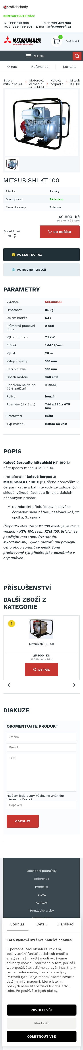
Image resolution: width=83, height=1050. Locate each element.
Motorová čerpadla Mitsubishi (36, 84)
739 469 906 (61, 23)
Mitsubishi (53, 302)
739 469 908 (23, 26)
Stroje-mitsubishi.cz (13, 82)
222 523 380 (19, 23)
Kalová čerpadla (57, 82)
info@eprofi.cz (59, 26)
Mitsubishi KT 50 (41, 644)
